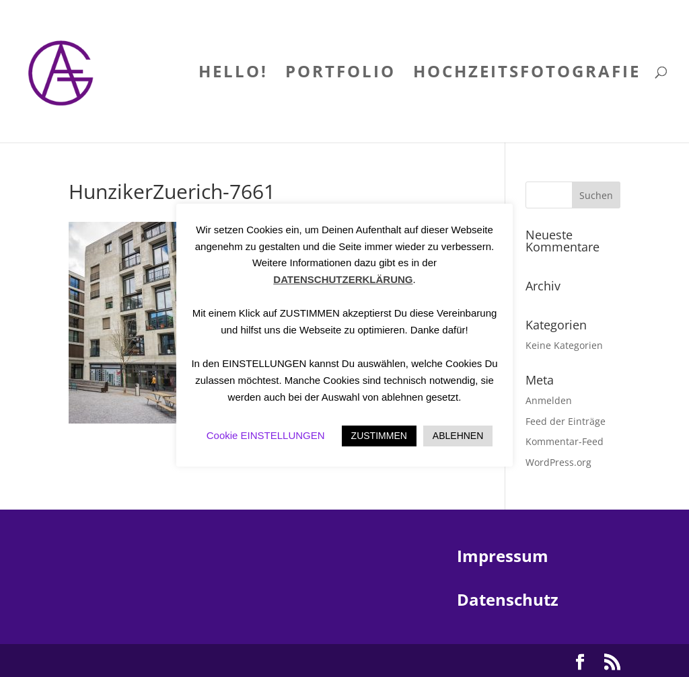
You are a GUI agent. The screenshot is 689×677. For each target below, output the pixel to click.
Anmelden (548, 400)
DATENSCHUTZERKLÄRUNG (342, 279)
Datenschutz (507, 599)
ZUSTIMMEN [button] (379, 435)
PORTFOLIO (340, 74)
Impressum (502, 556)
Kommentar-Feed (564, 441)
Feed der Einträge (565, 421)
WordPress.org (558, 462)
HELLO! (233, 74)
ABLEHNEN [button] (458, 435)
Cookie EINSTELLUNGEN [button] (266, 435)
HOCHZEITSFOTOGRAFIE (527, 74)
